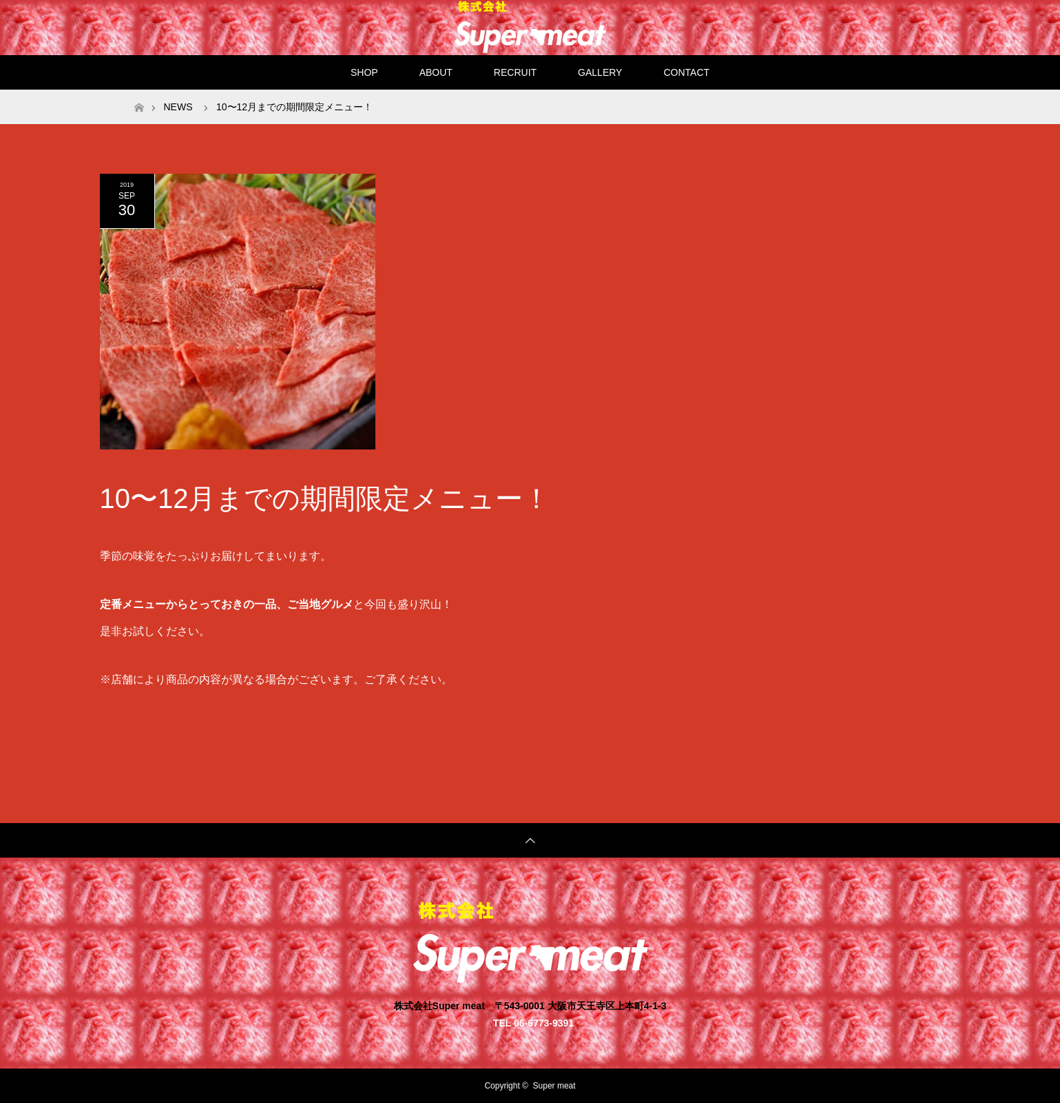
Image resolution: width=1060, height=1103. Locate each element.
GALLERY (600, 72)
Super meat (554, 1086)
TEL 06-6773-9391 (533, 1023)
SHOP (364, 72)
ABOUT (436, 72)
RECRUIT (515, 72)
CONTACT (686, 72)
